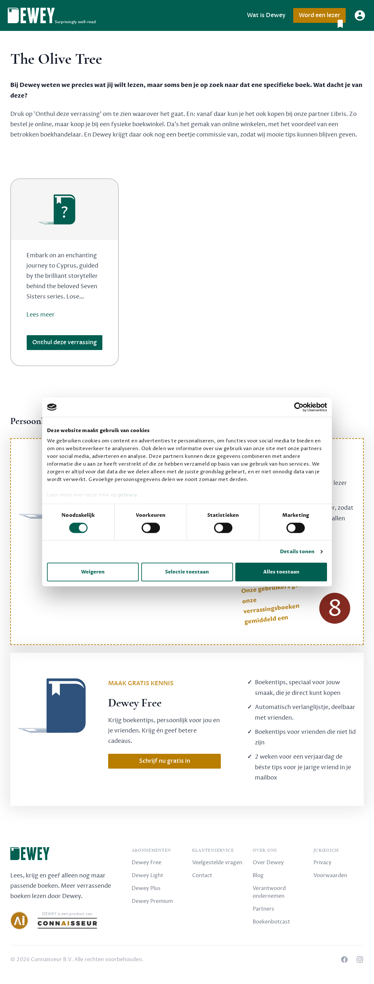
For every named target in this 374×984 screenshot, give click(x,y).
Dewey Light (147, 875)
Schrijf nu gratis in (164, 761)
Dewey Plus (146, 888)
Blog (258, 875)
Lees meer (40, 314)
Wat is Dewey (266, 15)
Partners (263, 909)
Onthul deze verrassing (64, 342)
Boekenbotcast (271, 922)
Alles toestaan (281, 572)
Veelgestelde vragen (217, 862)
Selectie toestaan (187, 572)
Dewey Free (146, 862)
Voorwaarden (330, 875)
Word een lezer (322, 17)
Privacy (322, 862)
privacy (127, 495)
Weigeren (93, 572)
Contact (202, 875)
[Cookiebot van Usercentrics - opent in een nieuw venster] (299, 407)
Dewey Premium (152, 901)
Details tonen (297, 551)
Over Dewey (268, 862)
